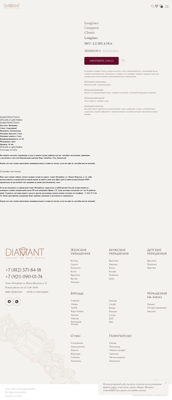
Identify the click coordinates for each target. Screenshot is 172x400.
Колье (112, 268)
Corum (112, 315)
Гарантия (114, 354)
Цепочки (151, 268)
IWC (111, 322)
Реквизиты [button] (114, 361)
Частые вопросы (117, 357)
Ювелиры (75, 354)
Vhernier (75, 318)
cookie (113, 387)
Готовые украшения (156, 307)
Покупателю (120, 336)
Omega (74, 304)
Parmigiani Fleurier (76, 323)
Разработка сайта (13, 396)
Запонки (113, 264)
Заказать (151, 311)
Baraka (112, 308)
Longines (75, 300)
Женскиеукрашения (80, 252)
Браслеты (113, 260)
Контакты (76, 361)
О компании (77, 343)
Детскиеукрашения (157, 252)
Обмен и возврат (117, 350)
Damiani (113, 301)
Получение (114, 346)
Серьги (74, 264)
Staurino (75, 315)
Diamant (113, 311)
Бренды (77, 293)
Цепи (111, 278)
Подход (74, 350)
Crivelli (112, 304)
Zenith (74, 307)
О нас (76, 336)
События (75, 357)
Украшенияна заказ (157, 295)
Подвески (114, 275)
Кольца (112, 271)
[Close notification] (166, 383)
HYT (111, 318)
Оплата (112, 343)
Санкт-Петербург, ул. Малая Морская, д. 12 (26, 283)
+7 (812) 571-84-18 (23, 270)
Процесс (151, 304)
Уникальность (78, 346)
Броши (74, 278)
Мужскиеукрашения (118, 252)
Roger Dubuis (77, 311)
